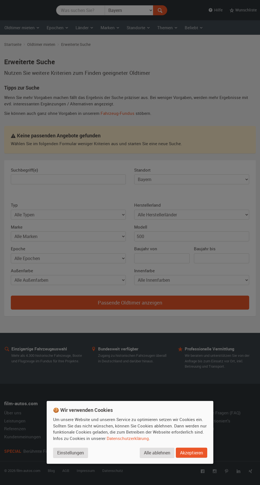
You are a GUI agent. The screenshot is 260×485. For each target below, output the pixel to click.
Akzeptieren (191, 453)
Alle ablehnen (157, 453)
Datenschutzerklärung (128, 438)
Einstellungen (70, 453)
